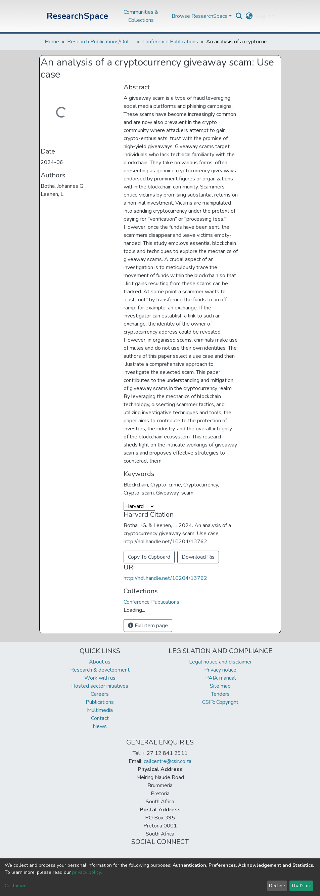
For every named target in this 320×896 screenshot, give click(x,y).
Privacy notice (220, 670)
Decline (277, 886)
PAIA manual (220, 678)
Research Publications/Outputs (100, 41)
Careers (100, 694)
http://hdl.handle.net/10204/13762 (165, 578)
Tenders (220, 694)
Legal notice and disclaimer (220, 662)
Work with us (100, 678)
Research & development (100, 670)
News (100, 726)
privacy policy (86, 872)
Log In (263, 16)
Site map (220, 686)
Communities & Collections (141, 16)
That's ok (301, 886)
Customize (16, 886)
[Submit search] (238, 16)
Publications (100, 702)
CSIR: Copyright (220, 702)
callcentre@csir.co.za (167, 761)
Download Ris (198, 557)
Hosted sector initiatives (99, 686)
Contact (100, 718)
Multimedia (100, 710)
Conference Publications (170, 41)
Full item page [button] (148, 625)
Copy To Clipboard (149, 557)
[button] (249, 16)
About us (99, 662)
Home (52, 41)
